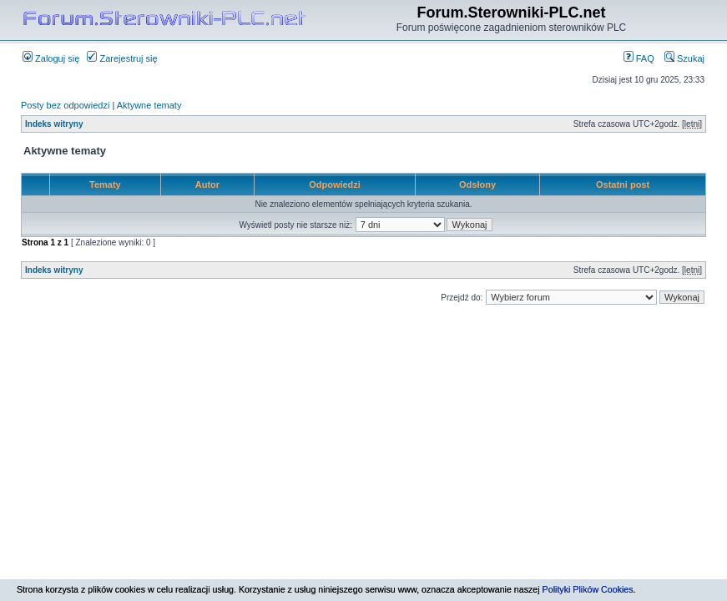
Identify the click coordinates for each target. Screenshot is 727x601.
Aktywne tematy (149, 105)
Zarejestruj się (122, 58)
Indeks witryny (54, 124)
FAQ (639, 58)
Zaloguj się (51, 58)
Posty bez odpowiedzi (65, 105)
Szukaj (684, 58)
